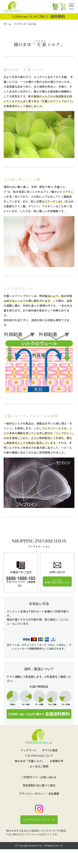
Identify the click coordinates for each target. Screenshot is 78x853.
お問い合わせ (48, 777)
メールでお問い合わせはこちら (57, 581)
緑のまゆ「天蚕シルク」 (29, 761)
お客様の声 (56, 761)
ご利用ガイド (29, 777)
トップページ (28, 750)
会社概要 (53, 794)
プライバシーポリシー (32, 794)
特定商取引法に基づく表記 (39, 785)
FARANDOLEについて (39, 756)
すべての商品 (50, 750)
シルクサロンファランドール (39, 820)
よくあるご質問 (38, 766)
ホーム (7, 24)
